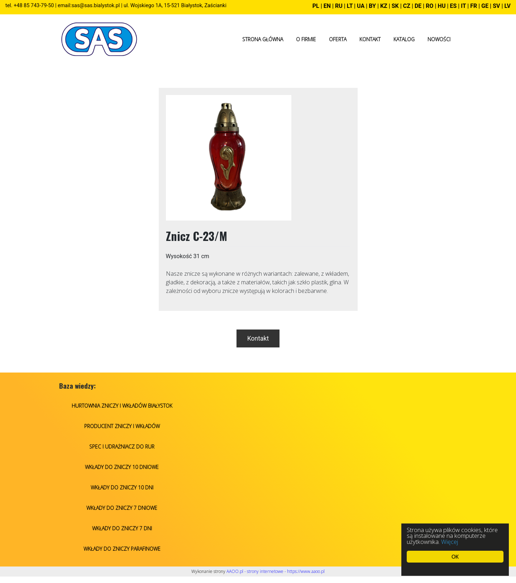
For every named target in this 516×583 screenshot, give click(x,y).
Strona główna (262, 39)
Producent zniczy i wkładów (122, 426)
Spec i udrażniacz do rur (121, 446)
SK (395, 6)
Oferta (338, 39)
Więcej (450, 541)
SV (496, 6)
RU (339, 6)
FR (473, 6)
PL (315, 6)
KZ (383, 6)
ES (453, 6)
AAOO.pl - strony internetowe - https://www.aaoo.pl (275, 571)
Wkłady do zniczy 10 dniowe (122, 467)
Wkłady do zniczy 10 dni (122, 487)
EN (327, 6)
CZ (406, 6)
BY (372, 6)
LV (507, 6)
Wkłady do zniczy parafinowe (122, 548)
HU (442, 6)
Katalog (404, 39)
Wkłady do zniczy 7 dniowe (121, 507)
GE (484, 6)
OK (455, 556)
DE (418, 6)
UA (360, 6)
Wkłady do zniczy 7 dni (122, 528)
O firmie (306, 39)
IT (463, 6)
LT (350, 6)
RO (429, 6)
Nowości (438, 39)
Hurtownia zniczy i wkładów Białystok (122, 405)
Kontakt (370, 39)
